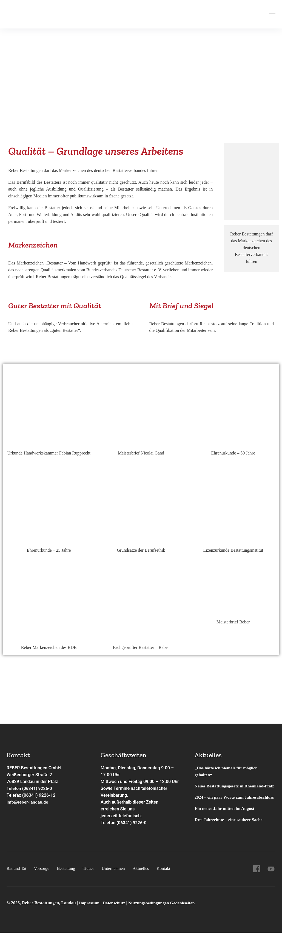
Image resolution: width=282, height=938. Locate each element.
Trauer (90, 874)
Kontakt (166, 874)
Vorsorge (42, 874)
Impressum (90, 908)
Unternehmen (115, 874)
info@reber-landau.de (28, 802)
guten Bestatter (65, 330)
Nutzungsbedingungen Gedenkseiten (164, 908)
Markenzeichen (30, 263)
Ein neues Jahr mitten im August (225, 822)
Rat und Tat (17, 874)
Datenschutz (114, 908)
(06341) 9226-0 (131, 822)
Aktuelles (143, 874)
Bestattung (67, 874)
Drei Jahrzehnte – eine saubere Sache (229, 833)
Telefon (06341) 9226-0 (30, 788)
